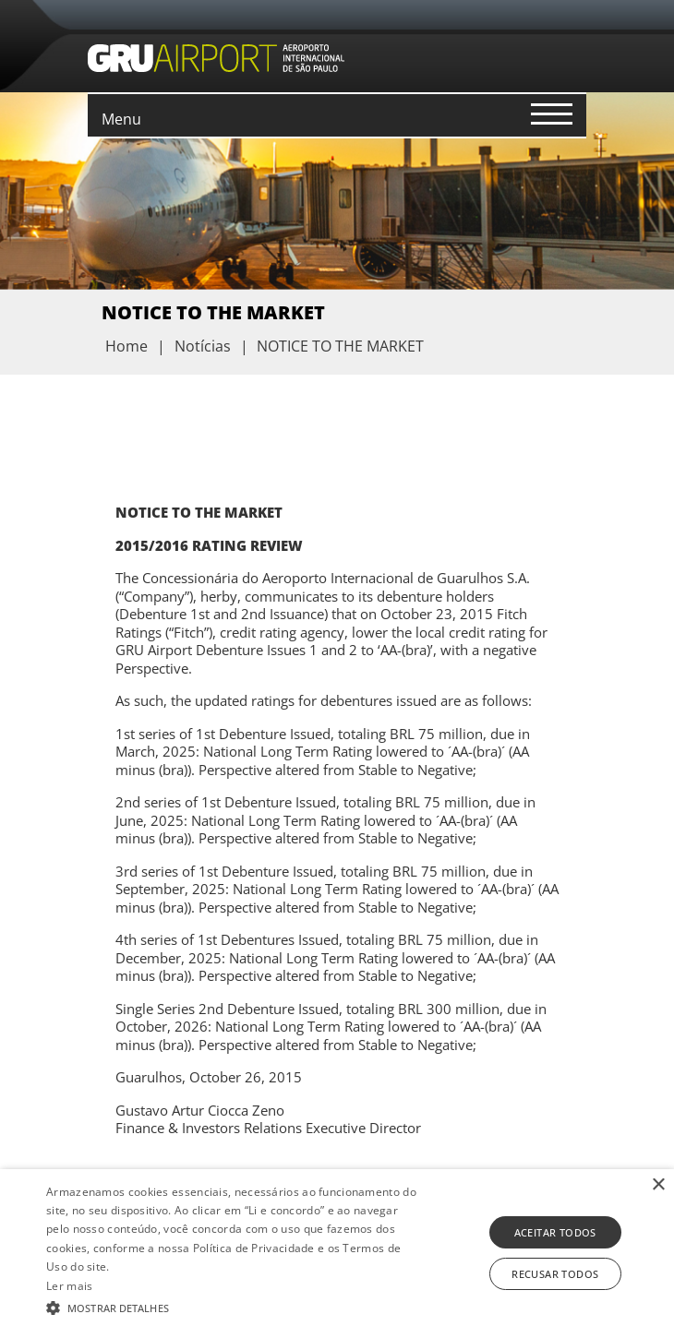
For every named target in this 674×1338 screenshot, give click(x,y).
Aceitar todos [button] (555, 1232)
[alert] (337, 1253)
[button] (235, 1306)
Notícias (203, 346)
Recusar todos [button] (555, 1274)
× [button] (658, 1185)
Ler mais (69, 1286)
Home (126, 346)
